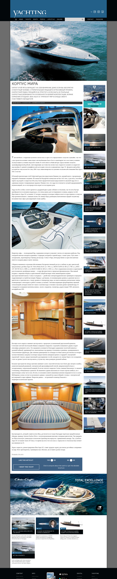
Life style (51, 19)
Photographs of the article (17, 454)
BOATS (35, 19)
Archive (34, 554)
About (93, 552)
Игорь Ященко (41, 102)
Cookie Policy (73, 568)
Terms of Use (65, 568)
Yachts (28, 19)
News (21, 19)
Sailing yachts (20, 554)
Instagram (79, 554)
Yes (48, 460)
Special (18, 560)
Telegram (79, 556)
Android (79, 560)
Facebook (79, 552)
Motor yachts (19, 552)
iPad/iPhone (80, 558)
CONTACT (90, 19)
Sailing (59, 19)
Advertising (95, 554)
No (68, 460)
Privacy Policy (57, 568)
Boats (17, 556)
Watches (18, 564)
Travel (18, 558)
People (42, 19)
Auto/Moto (19, 562)
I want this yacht (26, 467)
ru (91, 11)
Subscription (35, 552)
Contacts (94, 556)
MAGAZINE (99, 19)
